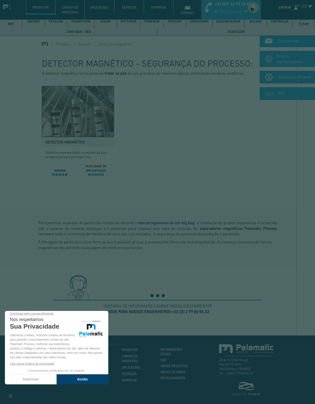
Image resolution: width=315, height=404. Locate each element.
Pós (281, 94)
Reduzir (175, 21)
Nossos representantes (289, 59)
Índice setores (172, 372)
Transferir (81, 21)
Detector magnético (65, 142)
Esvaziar (56, 21)
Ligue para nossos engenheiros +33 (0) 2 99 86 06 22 (157, 311)
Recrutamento (172, 378)
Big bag (256, 21)
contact (187, 13)
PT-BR (301, 6)
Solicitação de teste (294, 77)
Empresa (158, 7)
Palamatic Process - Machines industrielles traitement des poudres (8, 6)
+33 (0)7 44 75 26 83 (233, 3)
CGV (163, 360)
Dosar (105, 21)
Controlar (280, 21)
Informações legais (171, 352)
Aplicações (99, 7)
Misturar (129, 21)
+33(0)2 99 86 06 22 (239, 373)
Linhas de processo (70, 9)
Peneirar (152, 21)
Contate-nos (11, 21)
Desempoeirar (228, 21)
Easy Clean (304, 21)
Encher (33, 21)
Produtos (40, 7)
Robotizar (236, 32)
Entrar (285, 7)
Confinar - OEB (78, 32)
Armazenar (199, 21)
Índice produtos (174, 366)
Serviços (129, 7)
